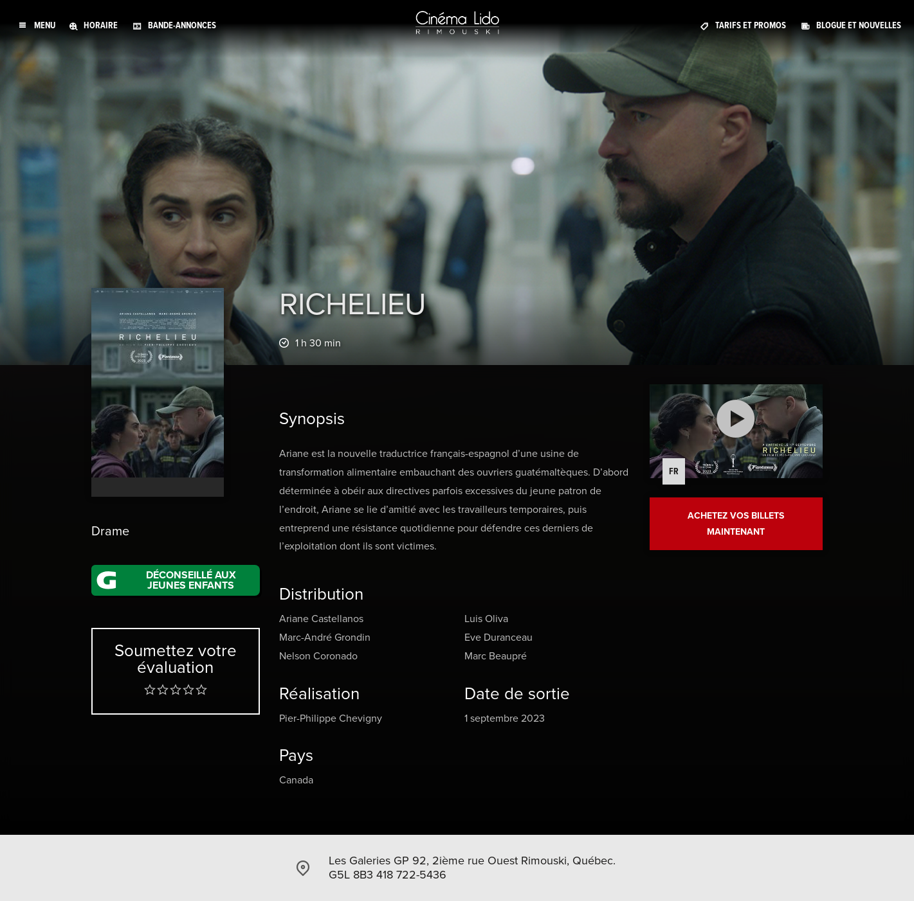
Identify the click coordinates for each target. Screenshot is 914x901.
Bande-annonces (182, 25)
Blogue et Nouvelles (858, 25)
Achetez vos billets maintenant (736, 524)
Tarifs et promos (750, 25)
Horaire (101, 25)
